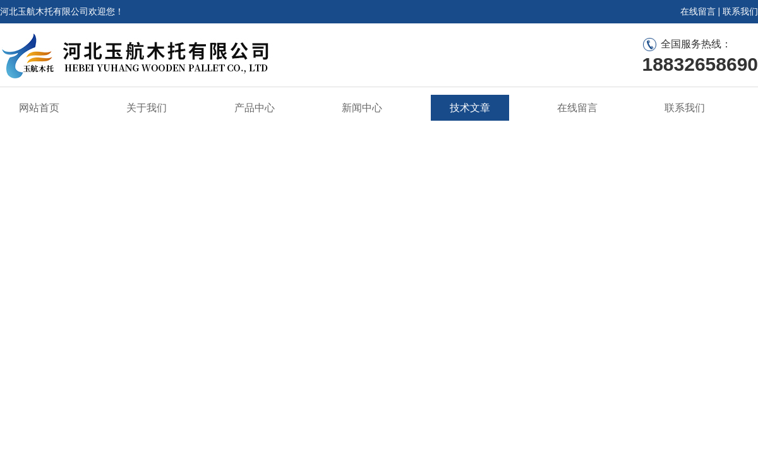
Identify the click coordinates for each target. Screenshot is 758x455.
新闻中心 (362, 107)
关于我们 (146, 107)
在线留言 (698, 11)
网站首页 (39, 107)
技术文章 (470, 107)
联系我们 (740, 11)
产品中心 (254, 107)
